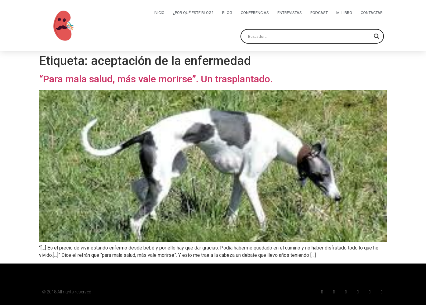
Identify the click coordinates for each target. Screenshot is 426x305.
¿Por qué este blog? (193, 12)
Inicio (159, 12)
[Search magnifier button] (376, 36)
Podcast (319, 12)
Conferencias (255, 12)
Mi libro (344, 12)
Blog (227, 12)
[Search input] (309, 36)
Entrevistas (289, 12)
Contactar (372, 12)
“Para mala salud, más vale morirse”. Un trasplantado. (156, 79)
